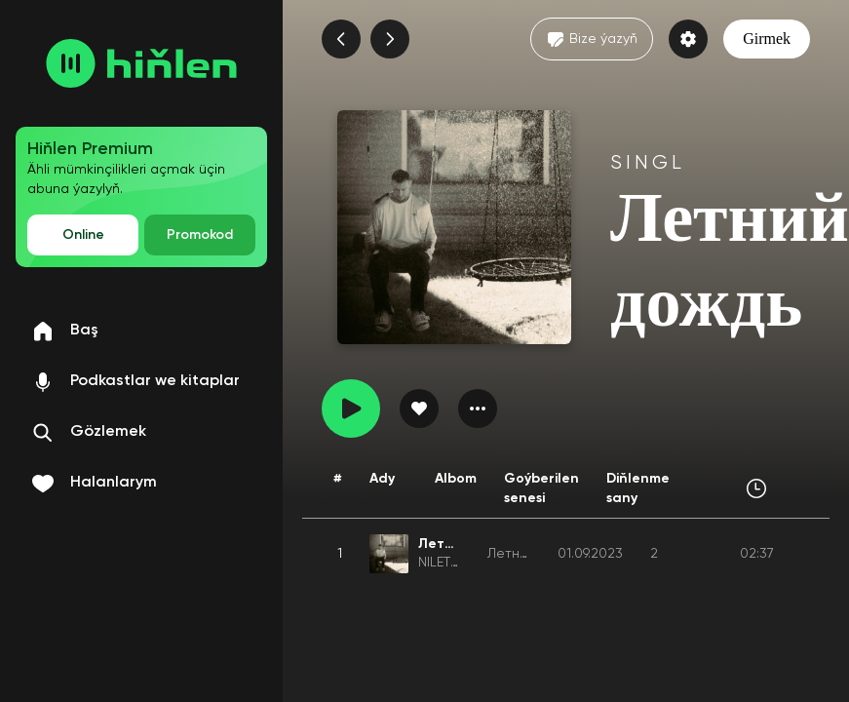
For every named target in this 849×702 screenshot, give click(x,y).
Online (83, 235)
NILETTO (443, 562)
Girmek (767, 38)
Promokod (200, 235)
